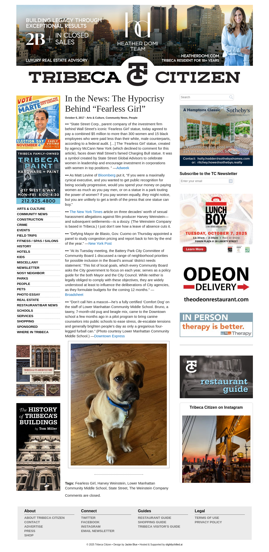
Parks (22, 278)
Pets (21, 289)
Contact (32, 522)
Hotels (23, 251)
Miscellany (27, 262)
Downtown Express (109, 336)
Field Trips (27, 235)
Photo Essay (28, 294)
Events (23, 230)
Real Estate (28, 300)
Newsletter (28, 268)
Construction (30, 219)
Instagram (91, 526)
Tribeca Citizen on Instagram (216, 407)
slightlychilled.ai (174, 544)
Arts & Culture (31, 209)
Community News (32, 214)
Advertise (33, 526)
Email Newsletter (98, 531)
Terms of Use (207, 518)
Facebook (90, 522)
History (24, 246)
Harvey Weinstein (112, 483)
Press (29, 531)
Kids (21, 257)
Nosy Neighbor (31, 273)
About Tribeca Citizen (44, 518)
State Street (118, 488)
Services (25, 316)
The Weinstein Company (148, 488)
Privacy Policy (208, 522)
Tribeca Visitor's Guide (159, 526)
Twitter (88, 518)
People (23, 284)
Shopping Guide (152, 522)
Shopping (25, 321)
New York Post (100, 243)
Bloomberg (106, 175)
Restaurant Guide (154, 518)
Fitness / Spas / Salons (37, 241)
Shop (29, 535)
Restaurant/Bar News (37, 305)
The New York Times (86, 212)
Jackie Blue (131, 544)
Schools (25, 310)
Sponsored (27, 327)
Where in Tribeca (33, 332)
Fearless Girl (85, 483)
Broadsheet (74, 295)
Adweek (122, 168)
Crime (22, 225)
